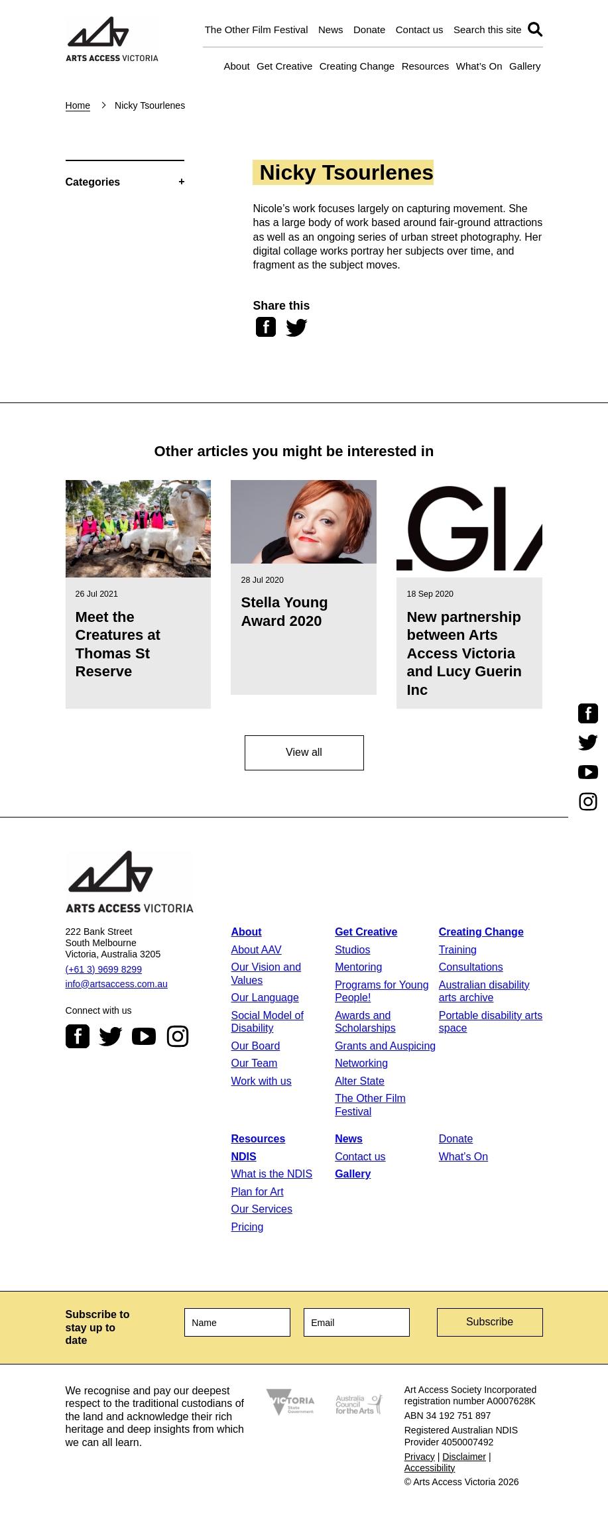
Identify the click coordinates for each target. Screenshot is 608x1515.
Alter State (360, 1081)
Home (78, 105)
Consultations (471, 967)
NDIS (243, 1156)
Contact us (420, 29)
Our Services (261, 1209)
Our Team (254, 1063)
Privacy (419, 1456)
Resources (426, 66)
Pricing (247, 1227)
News (330, 29)
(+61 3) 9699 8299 (104, 969)
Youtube (144, 1036)
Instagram (178, 1036)
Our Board (255, 1046)
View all (304, 752)
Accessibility (430, 1468)
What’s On (479, 66)
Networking (361, 1063)
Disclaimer (464, 1456)
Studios (352, 949)
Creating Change (357, 66)
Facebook (78, 1036)
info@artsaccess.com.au (117, 984)
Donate (369, 29)
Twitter (111, 1036)
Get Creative (284, 66)
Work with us (261, 1081)
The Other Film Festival (256, 29)
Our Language (264, 997)
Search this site (488, 29)
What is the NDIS (271, 1174)
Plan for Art (257, 1191)
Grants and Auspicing (385, 1046)
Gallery (525, 66)
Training (458, 949)
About (236, 66)
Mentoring (358, 967)
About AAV (256, 949)
